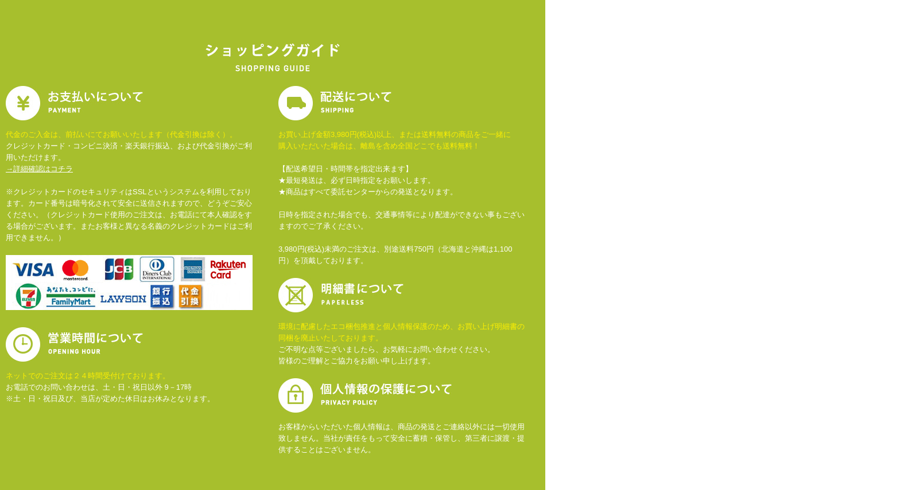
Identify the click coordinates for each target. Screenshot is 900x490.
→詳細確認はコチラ (39, 168)
